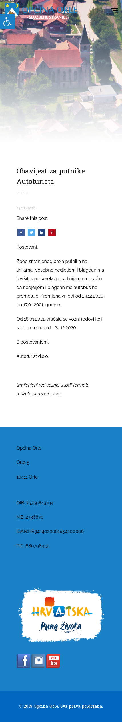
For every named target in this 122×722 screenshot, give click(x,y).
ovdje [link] (55, 393)
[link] (7, 21)
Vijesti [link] (22, 193)
